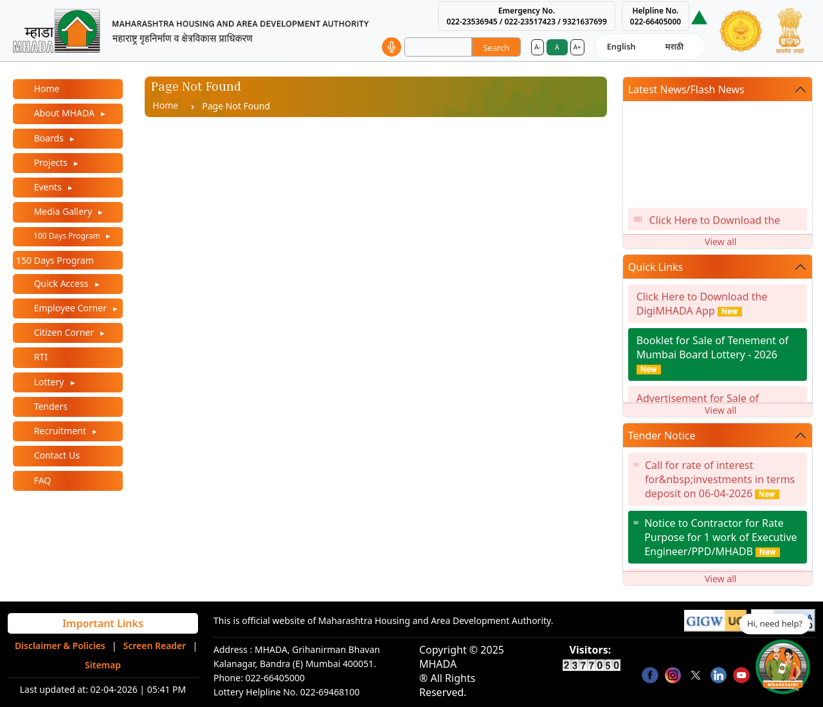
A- (537, 46)
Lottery (49, 382)
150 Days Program (55, 260)
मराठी (674, 46)
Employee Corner (70, 308)
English (621, 46)
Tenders (50, 406)
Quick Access (61, 283)
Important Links (102, 623)
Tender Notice (662, 435)
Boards (49, 138)
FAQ (41, 480)
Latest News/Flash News (686, 89)
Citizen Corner (64, 332)
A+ (577, 46)
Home (45, 88)
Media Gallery (63, 211)
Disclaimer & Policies (60, 645)
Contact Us (56, 455)
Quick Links (655, 267)
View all (720, 241)
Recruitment (60, 431)
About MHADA (64, 113)
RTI (40, 357)
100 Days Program (67, 235)
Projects (51, 162)
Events (48, 187)
